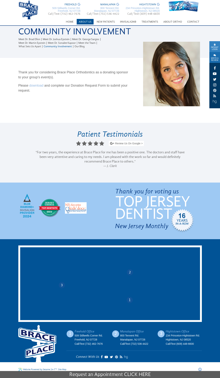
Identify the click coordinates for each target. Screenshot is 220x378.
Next (199, 160)
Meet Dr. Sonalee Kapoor (62, 43)
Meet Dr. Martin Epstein (32, 43)
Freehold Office (84, 331)
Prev (21, 160)
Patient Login (215, 48)
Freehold (71, 4)
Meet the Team (86, 43)
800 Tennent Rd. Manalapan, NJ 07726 (106, 9)
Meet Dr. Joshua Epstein (56, 39)
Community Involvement (58, 46)
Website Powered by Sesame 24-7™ (37, 369)
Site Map (62, 369)
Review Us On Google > (126, 143)
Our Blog (79, 46)
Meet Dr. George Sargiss (85, 39)
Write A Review (214, 59)
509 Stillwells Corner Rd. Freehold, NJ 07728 (66, 9)
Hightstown (147, 4)
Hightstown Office (177, 331)
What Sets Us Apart (30, 46)
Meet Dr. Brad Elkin (29, 39)
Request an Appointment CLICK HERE (110, 374)
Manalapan (107, 4)
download (36, 85)
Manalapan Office (132, 331)
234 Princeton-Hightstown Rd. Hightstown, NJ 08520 (143, 9)
